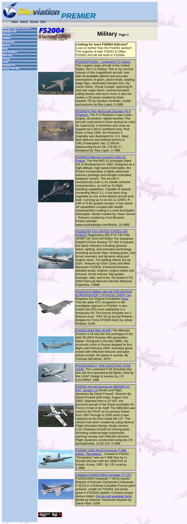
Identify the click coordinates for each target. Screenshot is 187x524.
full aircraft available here (113, 496)
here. (125, 298)
